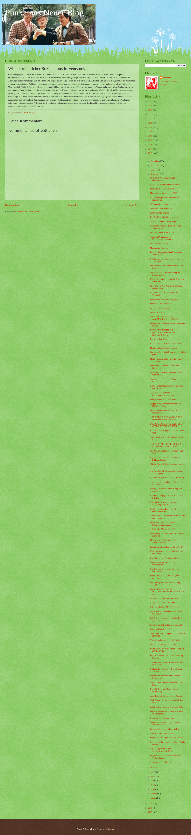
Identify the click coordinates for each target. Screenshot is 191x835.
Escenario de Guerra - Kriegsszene (164, 598)
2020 (150, 123)
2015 (150, 145)
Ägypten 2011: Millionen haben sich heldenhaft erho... (164, 458)
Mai (152, 781)
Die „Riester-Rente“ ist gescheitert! (164, 558)
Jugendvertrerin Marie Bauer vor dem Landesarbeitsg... (165, 677)
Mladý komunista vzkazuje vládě (163, 193)
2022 (150, 114)
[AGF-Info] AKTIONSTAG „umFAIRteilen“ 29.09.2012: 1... (164, 318)
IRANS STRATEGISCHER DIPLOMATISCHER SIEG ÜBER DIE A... (167, 591)
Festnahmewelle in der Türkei (162, 232)
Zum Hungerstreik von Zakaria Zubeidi (166, 696)
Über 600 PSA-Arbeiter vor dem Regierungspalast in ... (163, 503)
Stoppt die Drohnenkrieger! (161, 304)
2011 (150, 803)
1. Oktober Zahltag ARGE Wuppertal (165, 607)
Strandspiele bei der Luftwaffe (162, 189)
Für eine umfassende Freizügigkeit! (164, 299)
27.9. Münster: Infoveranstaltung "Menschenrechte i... (163, 541)
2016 (150, 140)
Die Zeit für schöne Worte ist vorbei (164, 217)
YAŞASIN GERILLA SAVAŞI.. (163, 603)
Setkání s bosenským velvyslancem (164, 644)
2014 (150, 149)
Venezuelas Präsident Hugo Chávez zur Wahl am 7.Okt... (166, 723)
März (153, 789)
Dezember (155, 161)
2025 (150, 101)
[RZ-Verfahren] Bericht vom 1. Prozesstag (167, 478)
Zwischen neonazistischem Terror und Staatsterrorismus (165, 227)
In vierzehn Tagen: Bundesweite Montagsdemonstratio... (163, 523)
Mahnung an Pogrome (159, 248)
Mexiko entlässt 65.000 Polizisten (163, 348)
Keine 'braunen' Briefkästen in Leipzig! (166, 625)
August (154, 768)
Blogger (110, 829)
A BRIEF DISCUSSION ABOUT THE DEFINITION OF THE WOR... (166, 418)
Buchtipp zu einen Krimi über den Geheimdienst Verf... (163, 510)
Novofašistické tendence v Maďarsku (165, 640)
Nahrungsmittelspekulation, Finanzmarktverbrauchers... (162, 393)
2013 (150, 153)
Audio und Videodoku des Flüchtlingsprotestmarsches (162, 238)
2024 (150, 106)
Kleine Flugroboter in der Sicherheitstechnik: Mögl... (162, 750)
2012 (150, 158)
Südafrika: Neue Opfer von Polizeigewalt (166, 738)
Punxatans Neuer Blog (44, 12)
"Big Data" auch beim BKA (161, 209)
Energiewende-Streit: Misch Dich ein (165, 399)
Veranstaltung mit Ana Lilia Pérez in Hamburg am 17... (164, 563)
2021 (150, 119)
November (155, 166)
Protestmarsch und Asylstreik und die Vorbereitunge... (165, 756)
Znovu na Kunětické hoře (160, 629)
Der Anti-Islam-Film (158, 339)
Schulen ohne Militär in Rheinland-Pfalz (166, 707)
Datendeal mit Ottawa (159, 244)
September (155, 174)
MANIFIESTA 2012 (158, 312)
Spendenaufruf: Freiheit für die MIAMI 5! (167, 547)
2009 (150, 812)
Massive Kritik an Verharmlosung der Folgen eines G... (165, 273)
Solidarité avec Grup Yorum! (161, 733)
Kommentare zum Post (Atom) (27, 211)
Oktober (154, 170)
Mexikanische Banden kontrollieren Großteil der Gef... (164, 367)
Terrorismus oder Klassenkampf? (163, 221)
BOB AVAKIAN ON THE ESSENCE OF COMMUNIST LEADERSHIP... (167, 425)
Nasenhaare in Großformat (160, 762)
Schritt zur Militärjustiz (159, 213)
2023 (150, 110)
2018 (150, 132)
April (153, 785)
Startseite (73, 205)
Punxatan (167, 78)
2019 (150, 127)
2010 (150, 808)
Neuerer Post (12, 205)
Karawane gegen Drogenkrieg (162, 718)
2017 (150, 136)
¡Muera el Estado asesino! (160, 308)
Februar (154, 794)
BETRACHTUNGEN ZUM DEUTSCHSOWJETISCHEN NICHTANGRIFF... (163, 332)
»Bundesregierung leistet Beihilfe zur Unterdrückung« (165, 411)
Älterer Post (132, 205)
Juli (152, 772)
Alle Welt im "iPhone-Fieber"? (162, 529)
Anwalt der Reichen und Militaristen (164, 184)
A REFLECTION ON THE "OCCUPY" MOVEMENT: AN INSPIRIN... (166, 445)
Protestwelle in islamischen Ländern (164, 729)
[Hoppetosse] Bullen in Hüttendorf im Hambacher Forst (165, 405)
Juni (152, 776)
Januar (153, 798)
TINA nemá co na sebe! (159, 204)
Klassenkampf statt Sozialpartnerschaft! (166, 344)
